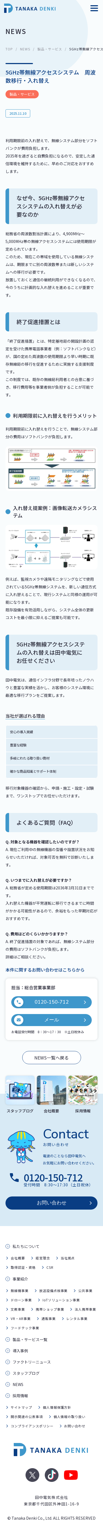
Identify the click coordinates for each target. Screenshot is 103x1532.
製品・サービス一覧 (30, 1339)
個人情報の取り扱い (70, 1416)
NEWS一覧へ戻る (51, 1057)
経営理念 (43, 1258)
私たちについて (26, 1246)
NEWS (25, 49)
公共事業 (85, 1290)
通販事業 (48, 1318)
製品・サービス (49, 49)
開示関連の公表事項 (27, 1416)
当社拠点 (68, 1258)
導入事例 (20, 1350)
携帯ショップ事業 (50, 1309)
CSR (50, 1267)
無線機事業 (20, 1290)
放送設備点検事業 (53, 1290)
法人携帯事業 (85, 1309)
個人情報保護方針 (57, 1407)
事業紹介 (20, 1279)
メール (36, 1019)
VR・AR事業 (21, 1318)
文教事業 (18, 1309)
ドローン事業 (21, 1300)
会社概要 (18, 1258)
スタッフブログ (26, 1373)
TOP (9, 49)
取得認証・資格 (23, 1267)
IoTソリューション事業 (61, 1300)
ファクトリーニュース (32, 1362)
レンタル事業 (77, 1318)
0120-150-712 (41, 1002)
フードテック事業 (25, 1327)
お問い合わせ (51, 1202)
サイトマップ (21, 1407)
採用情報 (20, 1395)
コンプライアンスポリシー (32, 1426)
